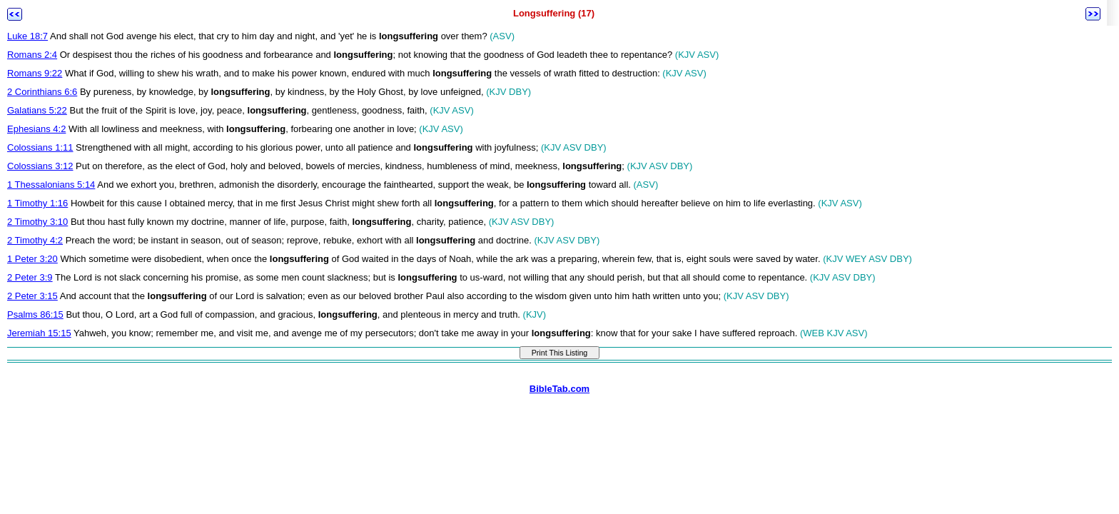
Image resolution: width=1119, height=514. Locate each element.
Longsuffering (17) (553, 13)
